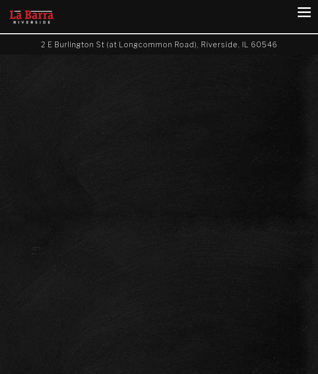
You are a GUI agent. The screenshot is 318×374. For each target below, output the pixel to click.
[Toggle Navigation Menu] (304, 12)
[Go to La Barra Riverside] (159, 44)
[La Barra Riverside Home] (36, 16)
